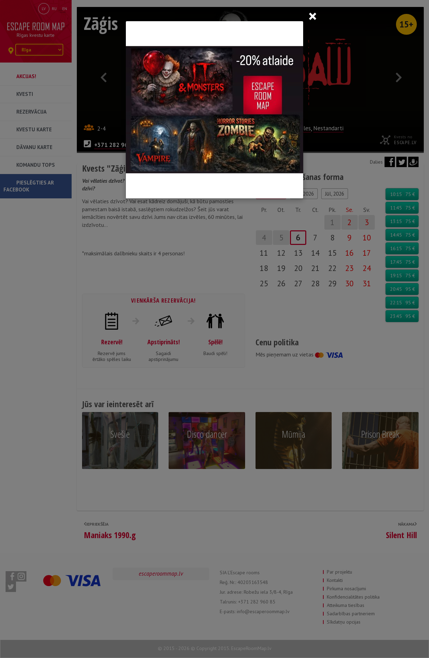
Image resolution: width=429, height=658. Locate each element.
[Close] (312, 16)
